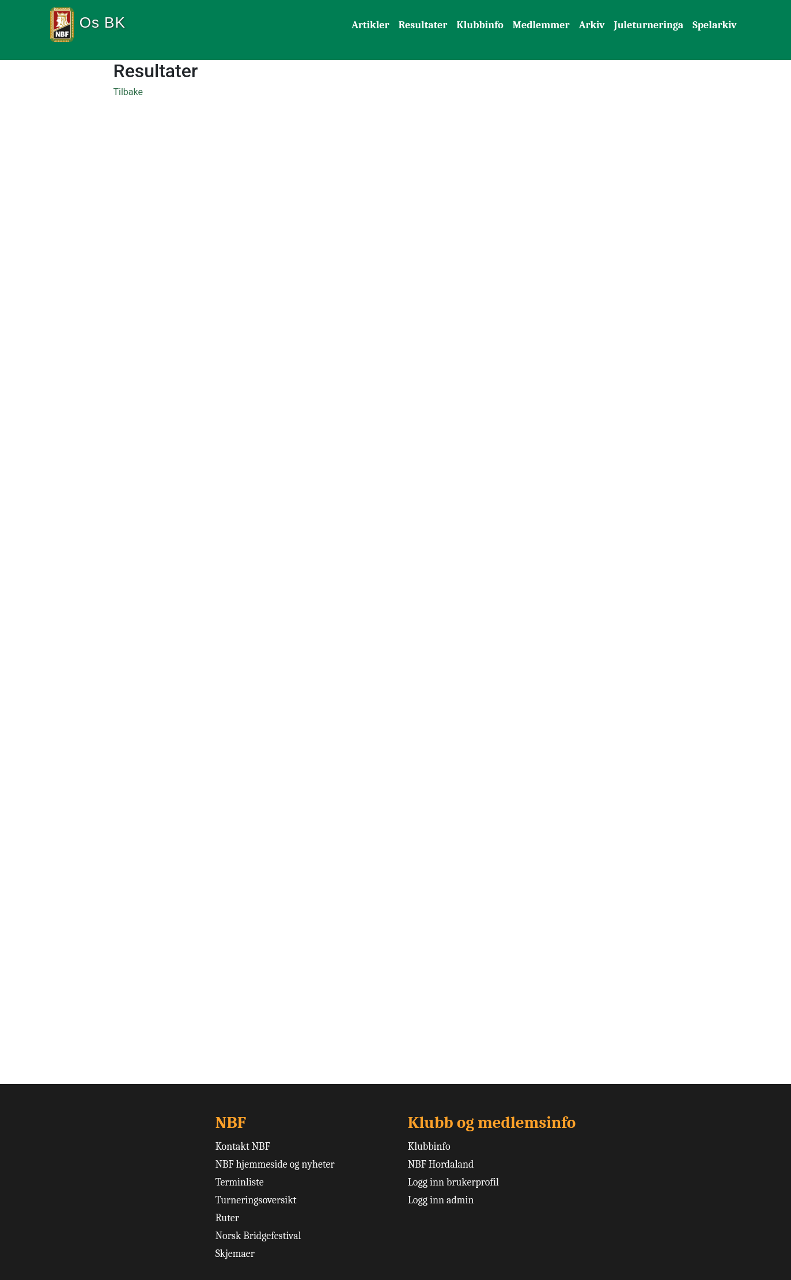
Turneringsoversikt (256, 1200)
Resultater (423, 25)
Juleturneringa (649, 25)
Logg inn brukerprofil (453, 1182)
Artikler (370, 25)
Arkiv (592, 25)
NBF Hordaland (441, 1164)
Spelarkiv (714, 25)
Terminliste (239, 1182)
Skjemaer (235, 1254)
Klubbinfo (479, 25)
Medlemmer (541, 25)
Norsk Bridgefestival (258, 1236)
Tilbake (128, 91)
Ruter (227, 1218)
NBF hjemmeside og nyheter (275, 1164)
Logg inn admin (441, 1200)
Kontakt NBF (242, 1147)
